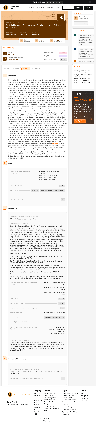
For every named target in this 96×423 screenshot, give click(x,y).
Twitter (83, 393)
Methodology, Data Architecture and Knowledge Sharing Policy (50, 401)
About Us (37, 393)
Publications (50, 7)
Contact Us (37, 407)
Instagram (84, 396)
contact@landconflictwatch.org (17, 404)
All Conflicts (30, 7)
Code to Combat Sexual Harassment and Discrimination (70, 395)
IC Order (65, 404)
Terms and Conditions (69, 412)
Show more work (81, 23)
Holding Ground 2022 (36, 412)
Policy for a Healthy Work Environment (69, 401)
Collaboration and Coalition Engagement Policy (51, 408)
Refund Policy (67, 414)
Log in (88, 7)
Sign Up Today (80, 121)
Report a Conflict (36, 404)
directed (55, 143)
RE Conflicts (40, 7)
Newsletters (38, 400)
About (58, 7)
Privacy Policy (67, 407)
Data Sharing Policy (69, 409)
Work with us (37, 397)
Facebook (84, 398)
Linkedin (84, 401)
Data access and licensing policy (49, 394)
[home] (14, 7)
